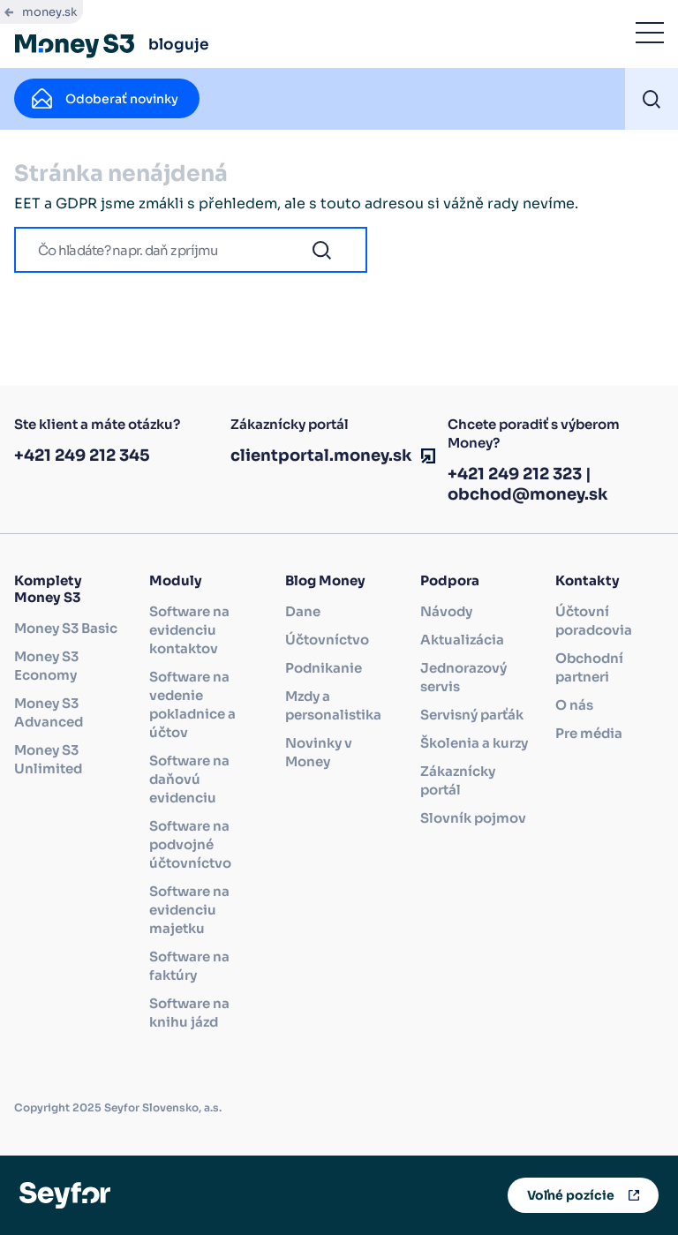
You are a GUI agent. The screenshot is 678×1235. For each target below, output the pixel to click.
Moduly (175, 580)
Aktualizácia (462, 639)
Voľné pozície (570, 1195)
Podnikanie (323, 667)
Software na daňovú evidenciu (189, 779)
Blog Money (325, 580)
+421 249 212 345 (82, 455)
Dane (302, 611)
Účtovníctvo (327, 639)
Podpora (449, 580)
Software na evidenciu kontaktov (189, 630)
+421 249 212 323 (515, 474)
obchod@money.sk (528, 494)
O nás (574, 705)
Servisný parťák (472, 714)
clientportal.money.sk (321, 455)
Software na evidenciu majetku (189, 910)
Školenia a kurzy (474, 742)
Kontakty (587, 580)
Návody (446, 611)
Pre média (588, 733)
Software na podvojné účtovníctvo (190, 844)
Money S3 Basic (65, 628)
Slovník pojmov (473, 818)
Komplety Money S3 (48, 589)
